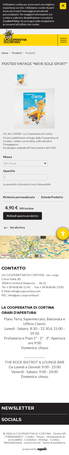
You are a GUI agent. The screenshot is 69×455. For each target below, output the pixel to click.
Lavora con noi (32, 442)
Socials (11, 419)
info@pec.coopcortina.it (23, 295)
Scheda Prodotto (52, 197)
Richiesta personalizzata (19, 197)
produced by (34, 449)
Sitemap (43, 439)
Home (4, 52)
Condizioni (30, 439)
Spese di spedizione (54, 442)
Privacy (40, 436)
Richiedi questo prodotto (22, 215)
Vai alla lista (13, 227)
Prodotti (17, 52)
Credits (30, 436)
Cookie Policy (11, 21)
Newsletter (17, 408)
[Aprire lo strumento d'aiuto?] (63, 234)
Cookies (54, 439)
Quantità (8, 171)
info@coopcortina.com (25, 291)
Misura (7, 156)
